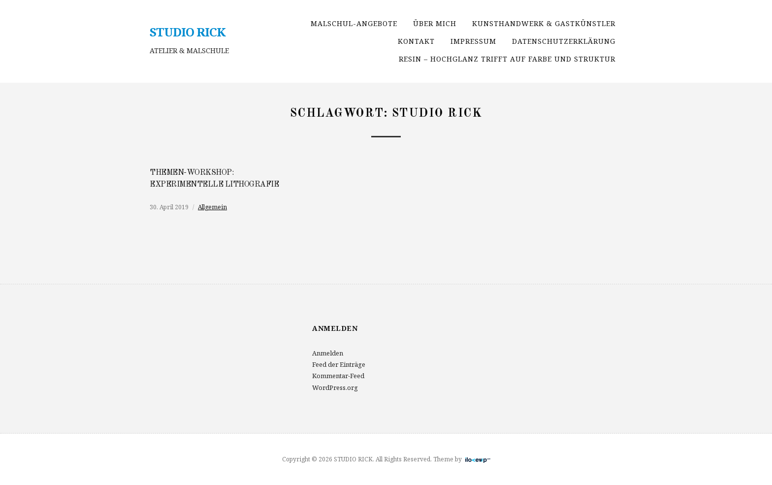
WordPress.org (335, 387)
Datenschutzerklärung (563, 41)
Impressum (473, 41)
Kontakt (416, 41)
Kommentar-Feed (338, 375)
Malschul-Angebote (354, 23)
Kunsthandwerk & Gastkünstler (543, 23)
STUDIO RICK (187, 32)
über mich (434, 23)
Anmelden (327, 353)
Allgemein (212, 207)
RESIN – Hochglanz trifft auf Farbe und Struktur (507, 59)
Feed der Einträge (338, 364)
